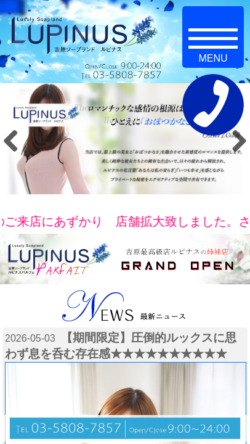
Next (234, 140)
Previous (15, 140)
